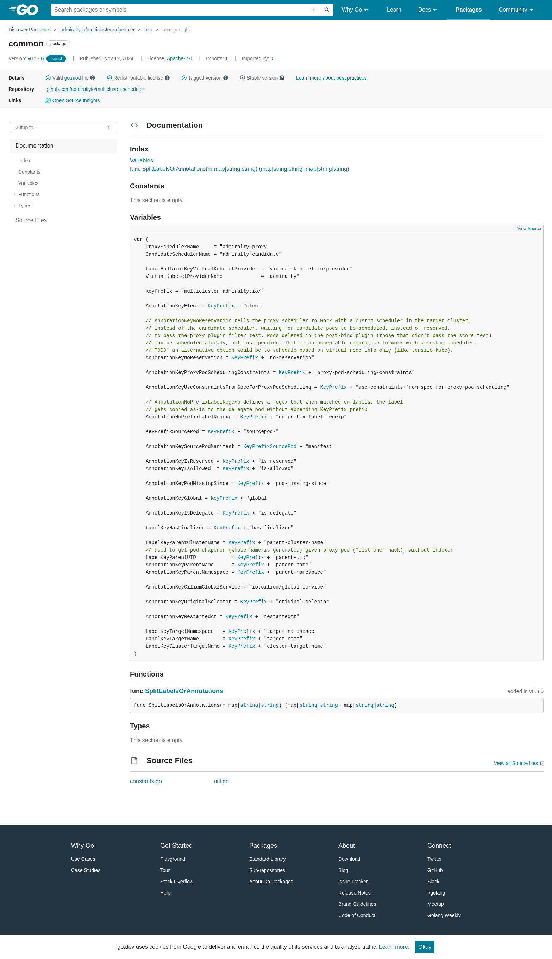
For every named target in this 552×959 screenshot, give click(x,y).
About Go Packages (271, 881)
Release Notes (354, 893)
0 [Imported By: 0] (258, 58)
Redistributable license (138, 78)
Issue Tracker (353, 881)
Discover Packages (29, 29)
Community (517, 10)
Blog (343, 870)
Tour (165, 870)
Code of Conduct (356, 915)
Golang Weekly (444, 915)
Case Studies (85, 870)
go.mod (72, 78)
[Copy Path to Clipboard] (187, 29)
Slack (433, 881)
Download (349, 859)
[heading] (29, 9)
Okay (424, 947)
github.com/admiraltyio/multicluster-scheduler (94, 89)
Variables (141, 160)
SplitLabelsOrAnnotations (184, 691)
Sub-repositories (267, 870)
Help (165, 893)
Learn (394, 10)
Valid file (70, 78)
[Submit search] (327, 10)
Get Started (176, 845)
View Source (529, 228)
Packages (469, 10)
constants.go (146, 781)
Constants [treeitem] (29, 172)
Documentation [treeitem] (34, 146)
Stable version (262, 78)
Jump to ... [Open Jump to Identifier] (27, 127)
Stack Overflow (176, 881)
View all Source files (516, 763)
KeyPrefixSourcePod (269, 446)
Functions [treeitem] (29, 194)
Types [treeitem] (24, 205)
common (171, 29)
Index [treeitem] (24, 160)
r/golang (436, 893)
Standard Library (267, 859)
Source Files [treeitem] (31, 220)
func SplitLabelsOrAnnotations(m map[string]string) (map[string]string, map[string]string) (239, 169)
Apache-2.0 (179, 58)
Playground (172, 859)
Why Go (356, 10)
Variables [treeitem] (28, 183)
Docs (428, 10)
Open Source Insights (72, 100)
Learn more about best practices (331, 78)
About (346, 845)
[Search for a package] (186, 10)
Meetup (435, 904)
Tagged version (204, 78)
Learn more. (394, 947)
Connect (439, 845)
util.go (221, 781)
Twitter (434, 859)
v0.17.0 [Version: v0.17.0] (26, 58)
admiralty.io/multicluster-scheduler (98, 29)
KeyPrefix (221, 306)
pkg (149, 29)
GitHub (435, 870)
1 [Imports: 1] (217, 58)
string (249, 705)
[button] (48, 78)
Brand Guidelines (357, 904)
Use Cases (83, 859)
